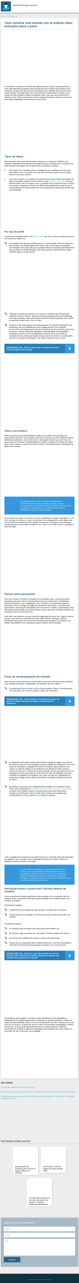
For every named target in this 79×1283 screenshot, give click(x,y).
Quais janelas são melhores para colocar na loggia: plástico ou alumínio (25, 1169)
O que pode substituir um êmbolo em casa (18, 1087)
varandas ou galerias (57, 181)
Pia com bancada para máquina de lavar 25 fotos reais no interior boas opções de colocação (38, 1092)
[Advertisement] (39, 48)
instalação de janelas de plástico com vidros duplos (51, 789)
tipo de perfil (38, 236)
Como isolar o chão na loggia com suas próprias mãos (53, 1168)
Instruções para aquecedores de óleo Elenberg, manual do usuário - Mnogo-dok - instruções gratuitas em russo (37, 1097)
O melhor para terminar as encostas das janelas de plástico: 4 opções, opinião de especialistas (39, 1201)
